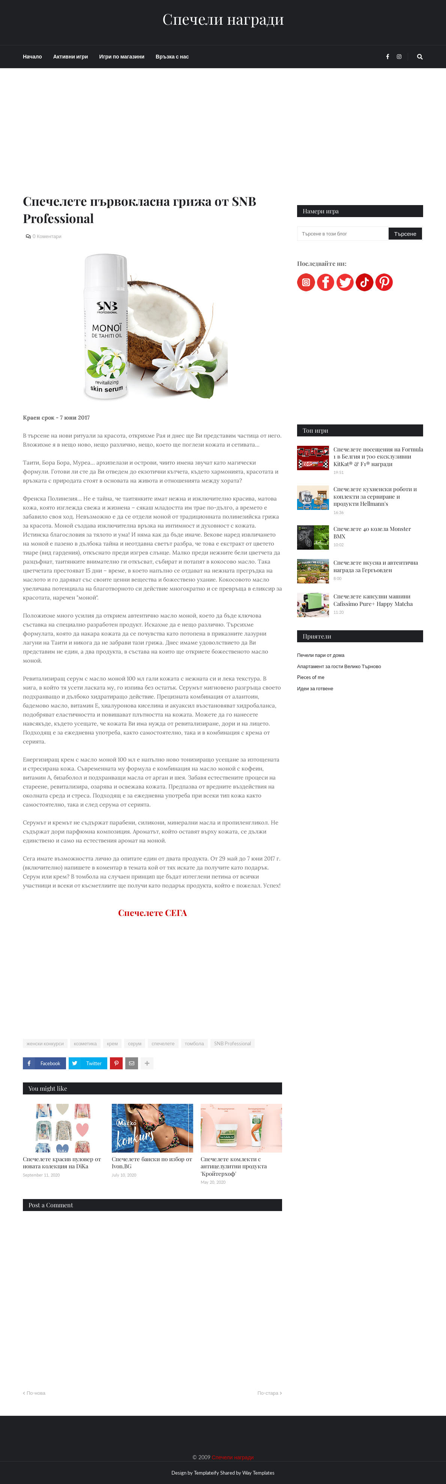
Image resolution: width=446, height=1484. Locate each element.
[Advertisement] (152, 139)
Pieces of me (310, 677)
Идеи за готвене (315, 688)
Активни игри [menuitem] (70, 56)
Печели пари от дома (320, 655)
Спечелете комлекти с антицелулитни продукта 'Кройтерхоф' (234, 1166)
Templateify (206, 1473)
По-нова (36, 1393)
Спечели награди (223, 18)
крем (112, 1043)
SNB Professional (232, 1043)
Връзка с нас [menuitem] (172, 56)
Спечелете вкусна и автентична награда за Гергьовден (375, 566)
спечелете (163, 1043)
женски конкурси (45, 1043)
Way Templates (258, 1473)
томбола (194, 1043)
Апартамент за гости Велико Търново (339, 666)
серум (134, 1043)
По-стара (267, 1393)
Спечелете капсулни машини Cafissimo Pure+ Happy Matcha (373, 599)
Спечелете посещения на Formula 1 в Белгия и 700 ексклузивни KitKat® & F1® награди (378, 456)
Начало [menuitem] (32, 56)
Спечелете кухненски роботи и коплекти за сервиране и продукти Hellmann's (375, 496)
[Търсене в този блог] (343, 234)
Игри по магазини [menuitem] (121, 56)
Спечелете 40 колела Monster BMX (372, 532)
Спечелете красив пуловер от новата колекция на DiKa (62, 1162)
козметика (85, 1043)
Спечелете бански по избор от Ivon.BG (152, 1162)
